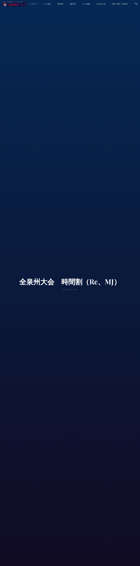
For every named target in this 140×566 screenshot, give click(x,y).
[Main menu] (134, 4)
